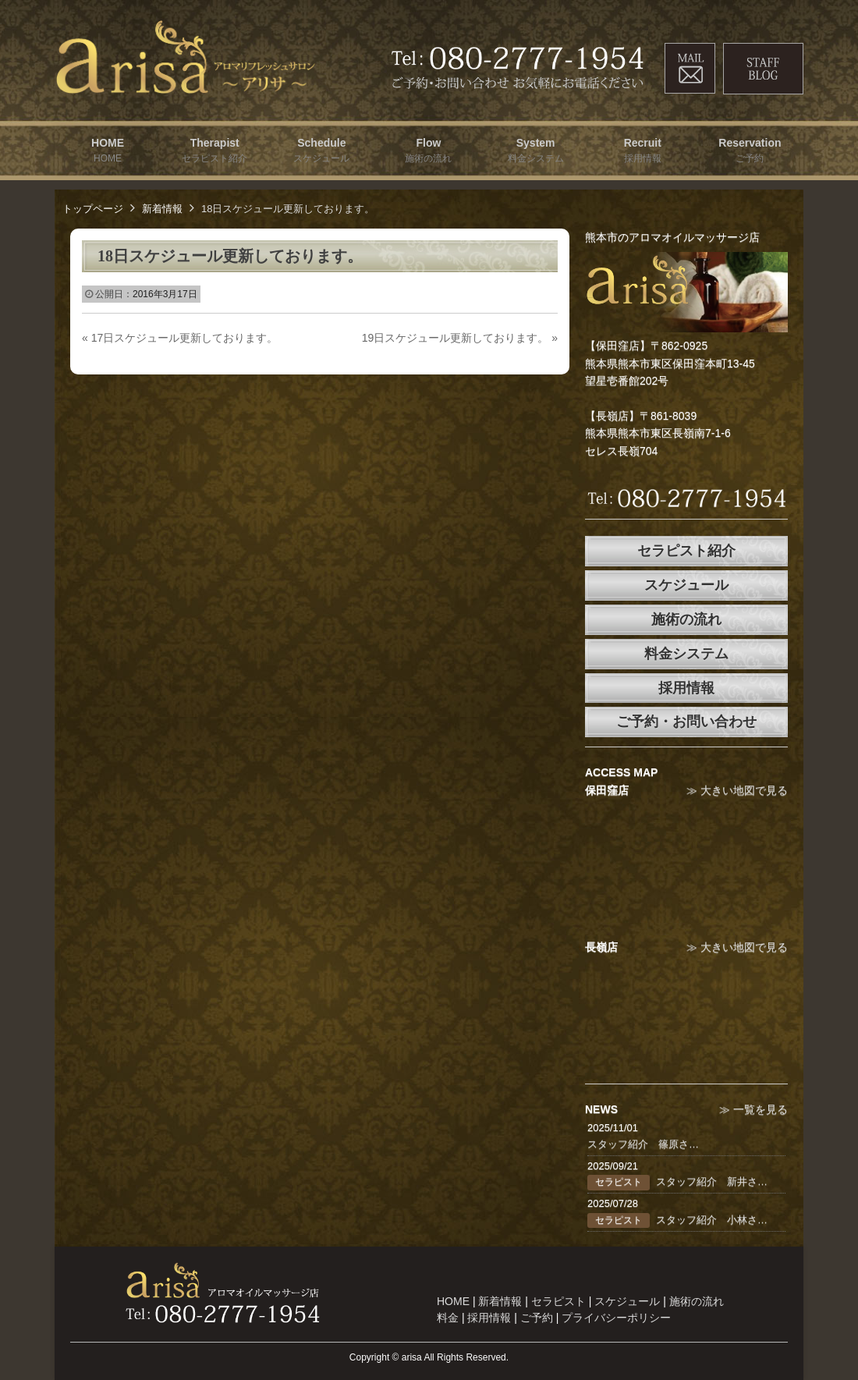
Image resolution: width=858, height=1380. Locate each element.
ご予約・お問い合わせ (686, 721)
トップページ (92, 209)
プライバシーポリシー (616, 1317)
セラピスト (558, 1301)
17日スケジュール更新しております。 (180, 338)
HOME (453, 1301)
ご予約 (536, 1317)
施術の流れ (686, 619)
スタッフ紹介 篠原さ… (643, 1144)
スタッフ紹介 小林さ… (712, 1220)
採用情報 (686, 688)
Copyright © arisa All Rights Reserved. (429, 1357)
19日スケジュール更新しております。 (460, 338)
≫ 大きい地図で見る (737, 790)
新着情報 (162, 209)
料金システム (686, 654)
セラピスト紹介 (686, 551)
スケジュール (686, 585)
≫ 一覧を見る (753, 1109)
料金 (448, 1317)
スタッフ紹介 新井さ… (712, 1181)
